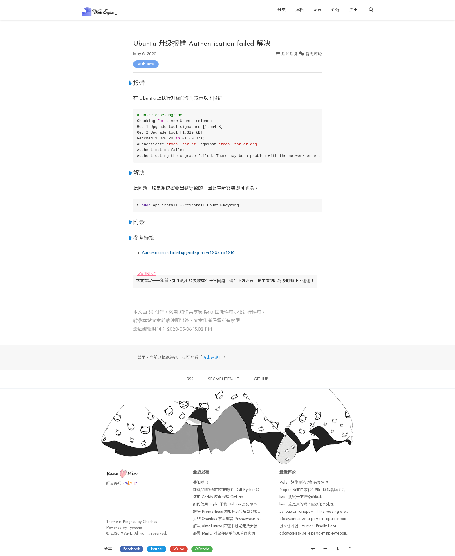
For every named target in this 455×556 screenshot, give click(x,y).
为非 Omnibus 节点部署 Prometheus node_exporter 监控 (242, 519)
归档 (299, 10)
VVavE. (127, 533)
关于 (353, 10)
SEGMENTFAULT (223, 379)
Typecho (135, 528)
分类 (281, 10)
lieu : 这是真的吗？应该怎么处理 (306, 504)
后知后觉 (289, 53)
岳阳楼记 (200, 483)
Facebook (131, 549)
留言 (317, 10)
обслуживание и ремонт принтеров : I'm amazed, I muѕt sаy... (335, 533)
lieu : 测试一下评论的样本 (300, 497)
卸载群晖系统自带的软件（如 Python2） (227, 490)
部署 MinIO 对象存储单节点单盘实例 (224, 533)
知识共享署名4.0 (196, 312)
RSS (190, 379)
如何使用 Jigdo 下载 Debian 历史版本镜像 (229, 504)
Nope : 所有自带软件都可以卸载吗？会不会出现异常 (323, 490)
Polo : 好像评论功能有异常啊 (303, 483)
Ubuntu (147, 64)
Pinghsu (129, 522)
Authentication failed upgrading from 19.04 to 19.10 (188, 253)
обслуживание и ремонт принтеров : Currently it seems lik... (333, 519)
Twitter (156, 549)
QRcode (202, 549)
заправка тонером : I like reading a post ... (317, 512)
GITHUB (261, 379)
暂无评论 (314, 53)
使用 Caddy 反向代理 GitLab (218, 497)
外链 (335, 10)
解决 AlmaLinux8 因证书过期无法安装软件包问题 (234, 526)
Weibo (178, 549)
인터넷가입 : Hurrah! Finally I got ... (309, 526)
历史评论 (210, 358)
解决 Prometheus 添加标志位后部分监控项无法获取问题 (240, 512)
